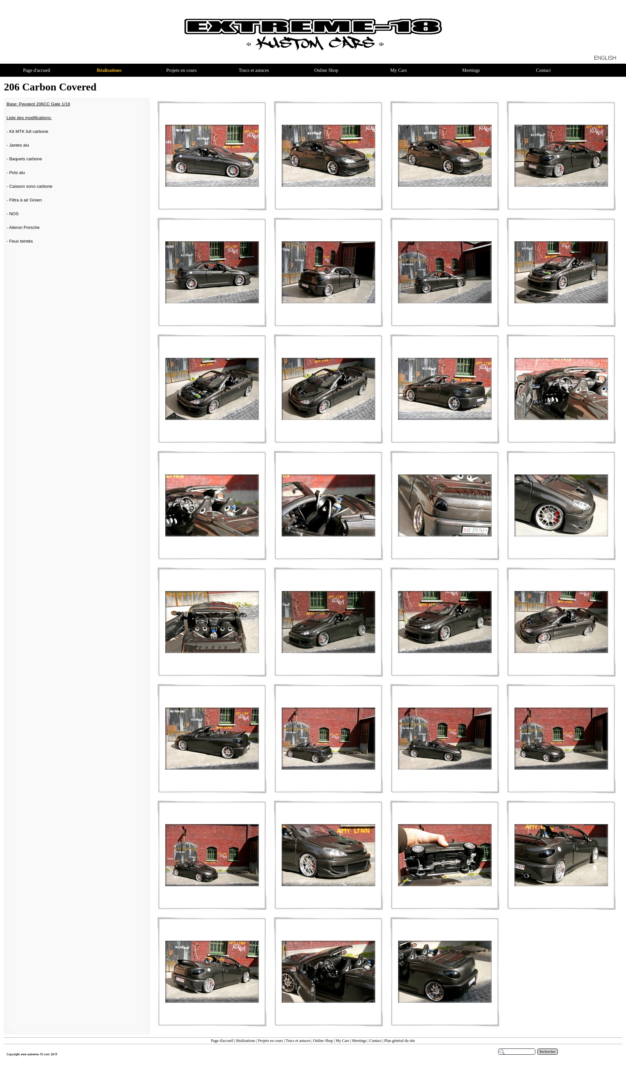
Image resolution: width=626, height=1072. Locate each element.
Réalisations (245, 1040)
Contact (375, 1040)
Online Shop (323, 1040)
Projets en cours (270, 1040)
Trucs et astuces (298, 1040)
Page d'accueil (222, 1040)
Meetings (359, 1040)
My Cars (342, 1040)
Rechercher (548, 1051)
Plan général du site (399, 1040)
